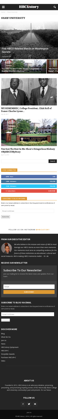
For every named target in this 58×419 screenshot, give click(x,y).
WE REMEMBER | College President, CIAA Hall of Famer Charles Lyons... (26, 110)
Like (54, 176)
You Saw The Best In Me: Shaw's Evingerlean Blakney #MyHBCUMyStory (28, 150)
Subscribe (51, 191)
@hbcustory (42, 229)
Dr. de (29, 250)
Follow (52, 181)
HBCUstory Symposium (9, 347)
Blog (3, 333)
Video (3, 361)
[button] (55, 7)
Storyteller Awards (8, 354)
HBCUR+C (5, 351)
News (3, 344)
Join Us (3, 340)
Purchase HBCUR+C (8, 357)
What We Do (6, 337)
